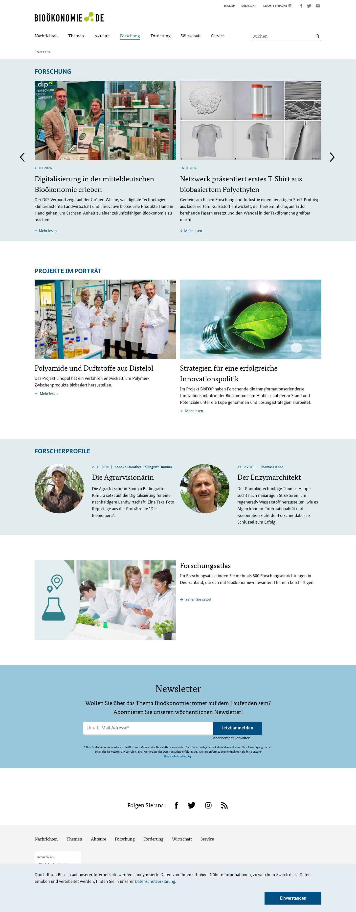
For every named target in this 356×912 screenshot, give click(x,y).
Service (207, 821)
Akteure (98, 821)
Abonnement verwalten (231, 737)
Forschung (125, 821)
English (229, 5)
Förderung (153, 821)
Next (332, 157)
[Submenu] (46, 36)
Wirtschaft (182, 821)
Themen (74, 821)
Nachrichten (46, 821)
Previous (22, 157)
